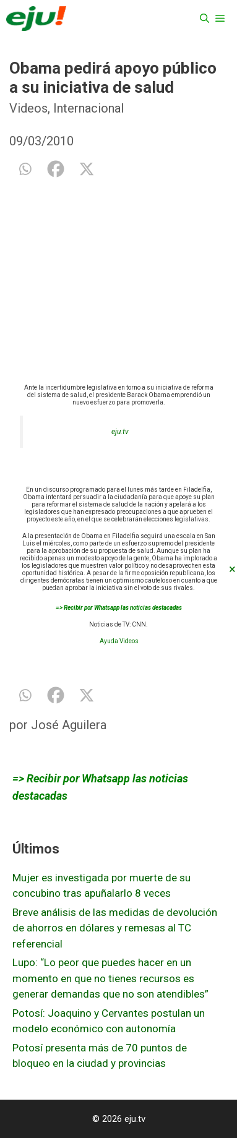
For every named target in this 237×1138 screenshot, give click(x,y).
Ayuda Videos (119, 641)
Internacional (88, 108)
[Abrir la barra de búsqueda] (204, 18)
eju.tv (120, 431)
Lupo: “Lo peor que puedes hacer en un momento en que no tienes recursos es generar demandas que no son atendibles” (110, 978)
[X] (86, 169)
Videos (28, 108)
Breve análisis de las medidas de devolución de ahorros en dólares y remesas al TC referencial (114, 928)
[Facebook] (55, 169)
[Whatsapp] (25, 169)
